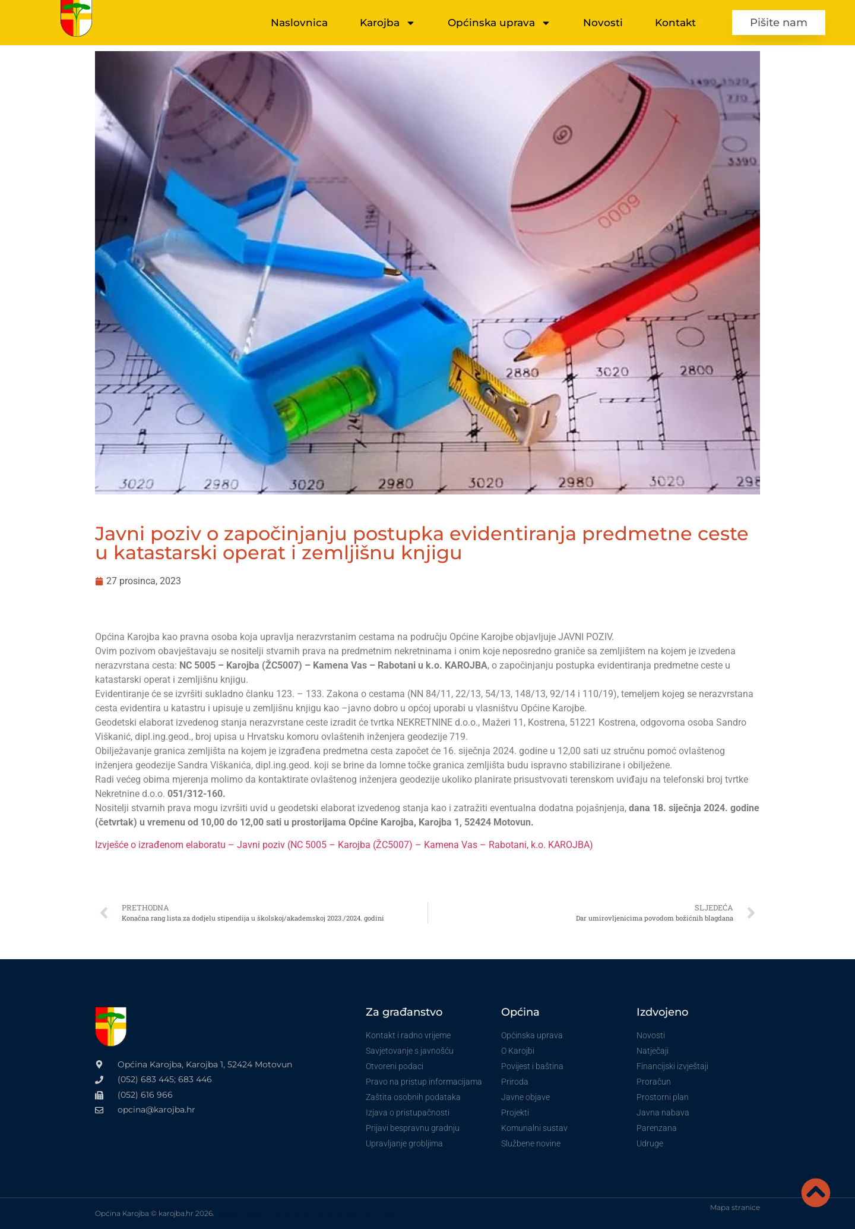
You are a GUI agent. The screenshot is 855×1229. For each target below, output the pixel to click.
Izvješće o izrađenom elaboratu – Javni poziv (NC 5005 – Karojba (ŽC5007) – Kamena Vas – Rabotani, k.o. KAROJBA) (344, 844)
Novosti (603, 23)
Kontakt (675, 23)
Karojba (388, 23)
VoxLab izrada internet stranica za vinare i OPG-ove (305, 1213)
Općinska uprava (499, 23)
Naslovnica (299, 23)
